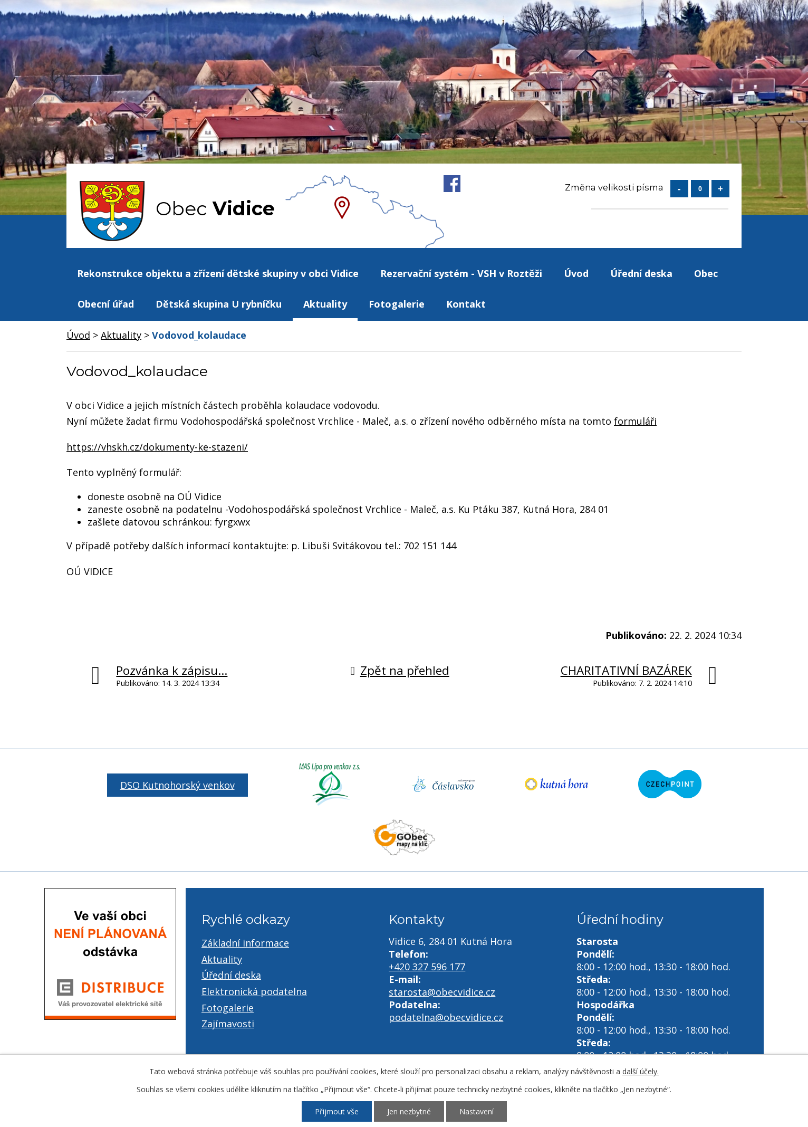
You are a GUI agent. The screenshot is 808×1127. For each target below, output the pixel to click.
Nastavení (476, 1111)
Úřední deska (641, 273)
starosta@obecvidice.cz (442, 992)
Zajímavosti (227, 1023)
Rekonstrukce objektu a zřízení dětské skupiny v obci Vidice (218, 273)
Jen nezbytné (409, 1111)
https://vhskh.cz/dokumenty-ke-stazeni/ (157, 447)
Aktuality (325, 304)
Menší (679, 188)
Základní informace (245, 943)
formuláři (635, 421)
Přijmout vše (337, 1111)
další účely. (640, 1071)
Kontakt (466, 304)
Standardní (700, 188)
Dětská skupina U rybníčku (219, 304)
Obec (706, 273)
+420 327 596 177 (427, 966)
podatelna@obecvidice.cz (446, 1017)
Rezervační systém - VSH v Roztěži (461, 273)
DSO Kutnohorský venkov (177, 785)
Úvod (576, 273)
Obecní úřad (106, 304)
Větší (720, 188)
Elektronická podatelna (254, 991)
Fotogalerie (397, 304)
